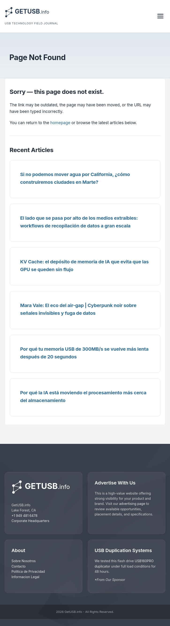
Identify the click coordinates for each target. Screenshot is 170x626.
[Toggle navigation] (160, 16)
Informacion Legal (25, 577)
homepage (60, 122)
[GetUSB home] (43, 487)
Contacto (18, 566)
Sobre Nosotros (23, 561)
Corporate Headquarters (30, 521)
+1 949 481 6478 (24, 516)
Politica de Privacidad (28, 571)
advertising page (132, 504)
